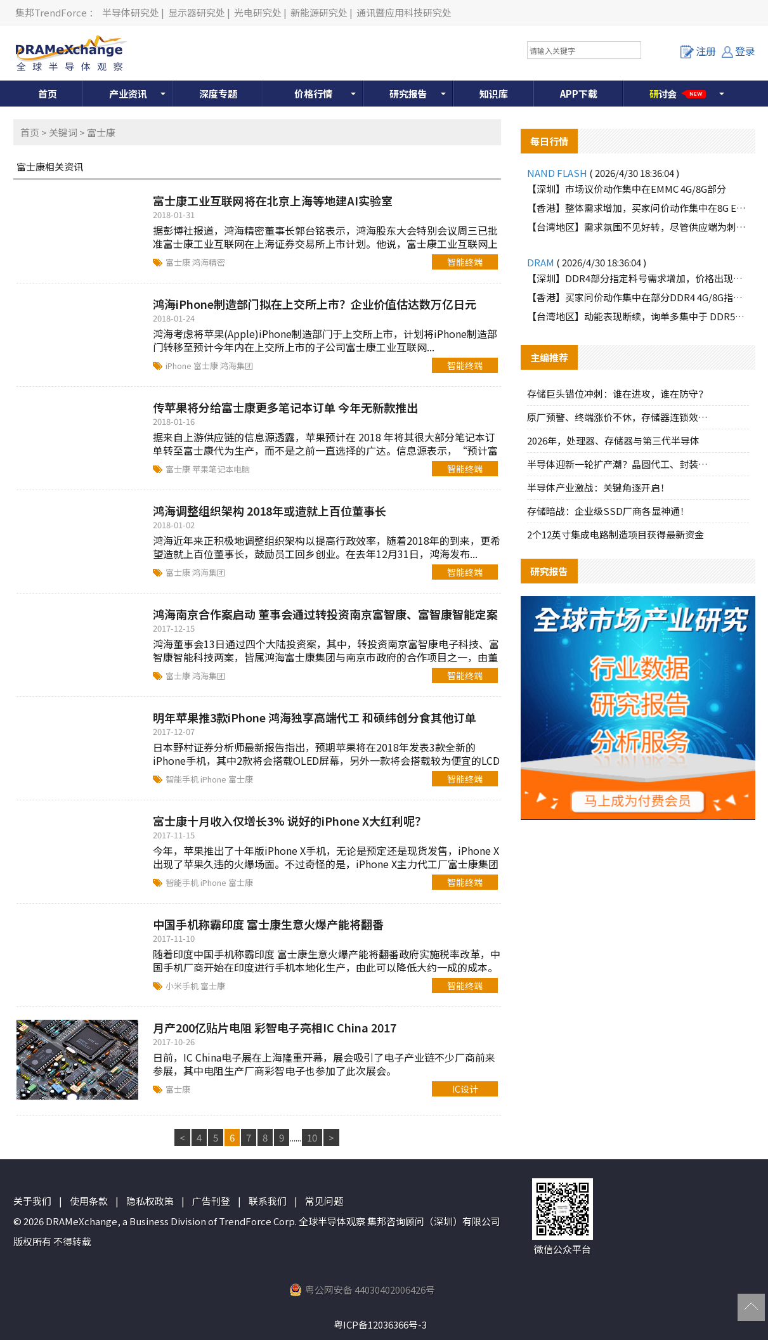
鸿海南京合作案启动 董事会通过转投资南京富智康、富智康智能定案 (325, 614)
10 (312, 1137)
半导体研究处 (130, 12)
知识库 (493, 93)
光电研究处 (258, 12)
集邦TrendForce (51, 12)
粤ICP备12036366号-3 (380, 1324)
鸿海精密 (208, 262)
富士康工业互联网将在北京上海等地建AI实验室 (273, 200)
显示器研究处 (196, 12)
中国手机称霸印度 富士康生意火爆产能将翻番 (268, 924)
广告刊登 (211, 1200)
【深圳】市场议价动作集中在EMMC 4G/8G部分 (626, 188)
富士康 (179, 262)
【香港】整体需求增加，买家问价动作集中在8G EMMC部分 (638, 207)
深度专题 (218, 93)
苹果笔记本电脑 (221, 469)
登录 (738, 50)
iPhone (179, 366)
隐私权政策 (150, 1200)
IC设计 (465, 1089)
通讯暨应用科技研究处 (404, 12)
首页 (47, 93)
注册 (698, 50)
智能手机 (183, 779)
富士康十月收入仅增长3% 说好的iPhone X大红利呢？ (289, 820)
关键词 (63, 132)
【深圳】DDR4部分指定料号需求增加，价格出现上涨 (638, 278)
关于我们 (32, 1200)
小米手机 (183, 986)
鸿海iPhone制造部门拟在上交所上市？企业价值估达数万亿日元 (314, 304)
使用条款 (89, 1200)
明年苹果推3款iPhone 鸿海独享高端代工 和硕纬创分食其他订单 (314, 717)
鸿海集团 (236, 366)
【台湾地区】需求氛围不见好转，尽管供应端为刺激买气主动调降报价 (638, 226)
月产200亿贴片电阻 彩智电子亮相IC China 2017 (274, 1027)
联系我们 (268, 1200)
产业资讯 (128, 93)
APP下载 (578, 93)
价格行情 (313, 93)
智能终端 (465, 262)
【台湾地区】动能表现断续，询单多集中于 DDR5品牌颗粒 (638, 316)
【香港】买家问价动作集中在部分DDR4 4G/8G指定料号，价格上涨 (638, 297)
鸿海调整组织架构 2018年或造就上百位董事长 (269, 510)
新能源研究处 (319, 12)
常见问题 (324, 1200)
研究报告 (408, 93)
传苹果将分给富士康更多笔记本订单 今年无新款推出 (285, 407)
